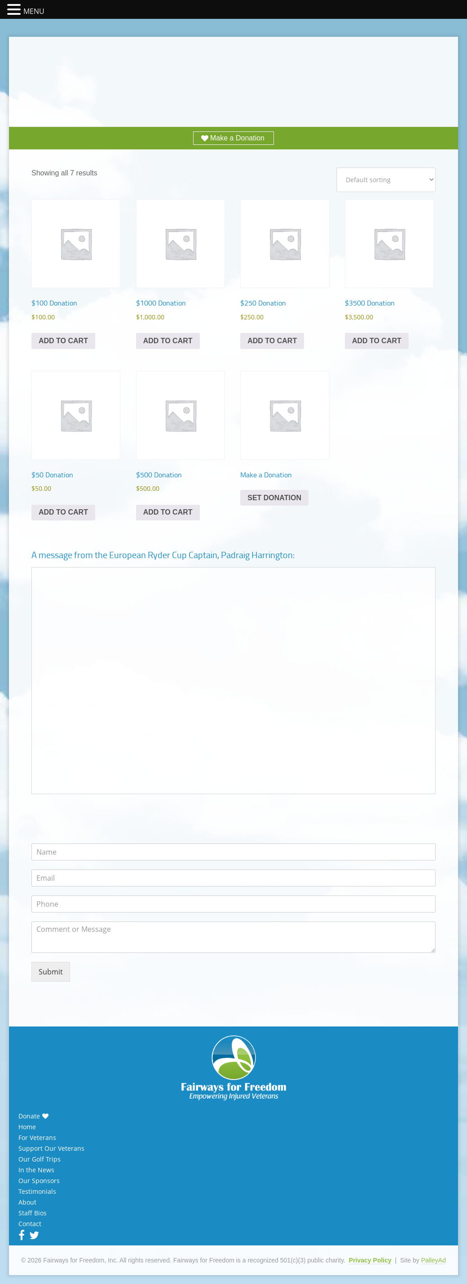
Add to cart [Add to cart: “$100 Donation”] (63, 341)
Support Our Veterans (51, 1148)
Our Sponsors (39, 1181)
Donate (29, 1116)
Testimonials (37, 1192)
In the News (36, 1170)
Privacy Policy (370, 1260)
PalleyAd (433, 1260)
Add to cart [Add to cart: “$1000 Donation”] (168, 341)
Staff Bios (32, 1213)
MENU (33, 11)
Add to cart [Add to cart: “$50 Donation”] (63, 512)
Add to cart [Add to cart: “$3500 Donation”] (376, 341)
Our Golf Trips (39, 1159)
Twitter (33, 1235)
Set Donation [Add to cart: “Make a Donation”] (274, 498)
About (27, 1202)
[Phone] (233, 904)
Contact (29, 1224)
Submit (51, 972)
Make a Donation (237, 138)
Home (27, 1127)
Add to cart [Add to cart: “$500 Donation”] (168, 512)
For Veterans (37, 1138)
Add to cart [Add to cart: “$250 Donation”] (272, 341)
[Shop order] (386, 179)
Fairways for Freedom (233, 73)
